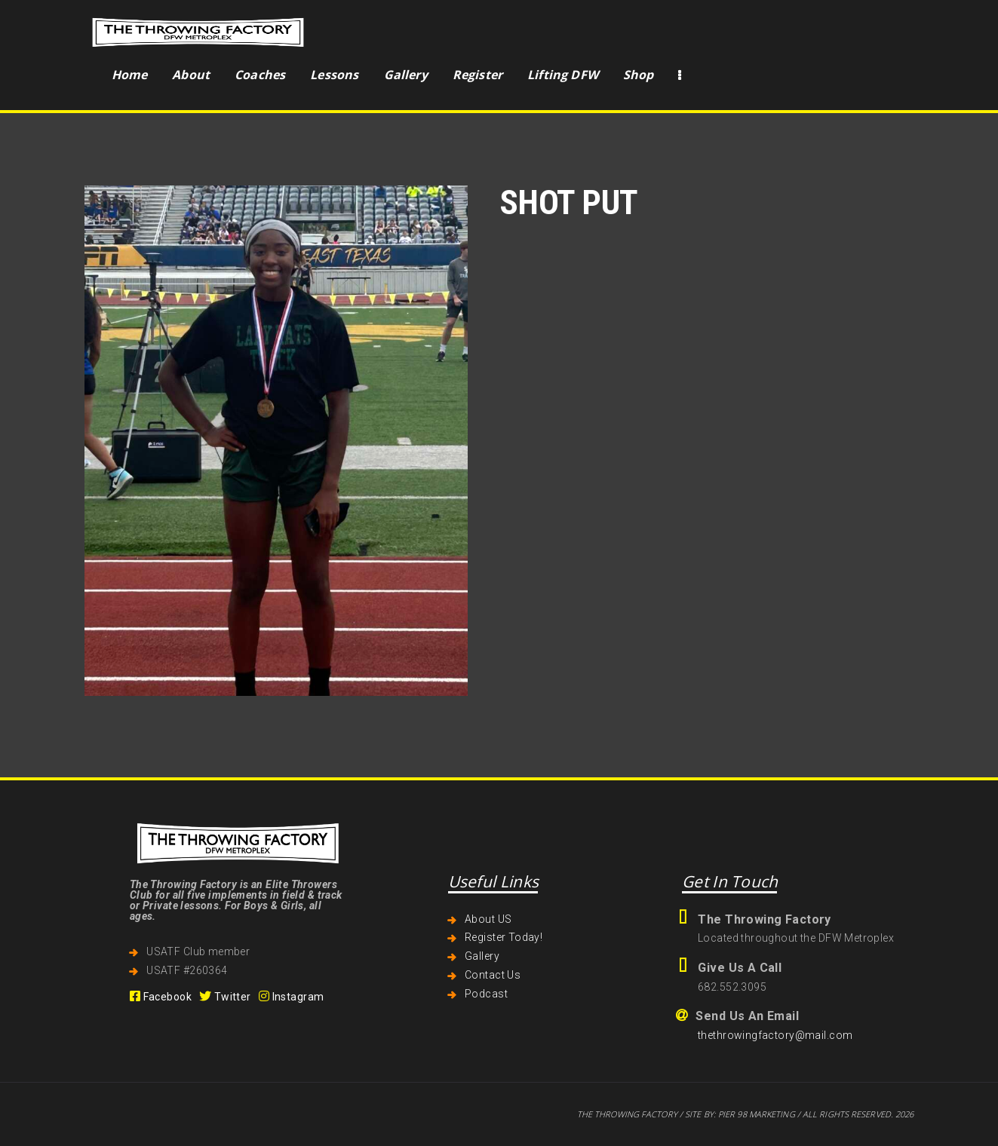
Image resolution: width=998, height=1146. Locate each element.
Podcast (486, 994)
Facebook (161, 997)
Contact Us (492, 975)
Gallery (482, 956)
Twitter (225, 997)
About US (488, 919)
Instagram (291, 997)
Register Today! (503, 937)
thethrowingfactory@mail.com (775, 1035)
